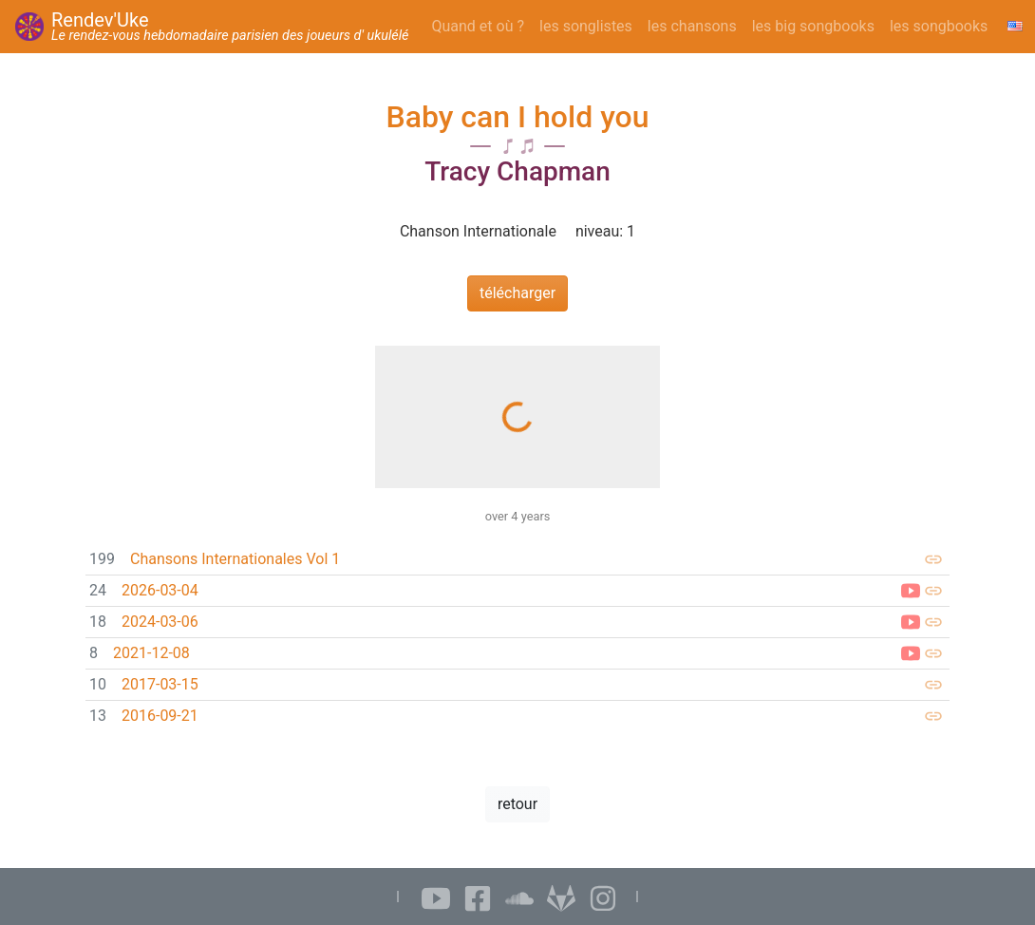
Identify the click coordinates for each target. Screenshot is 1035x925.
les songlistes (585, 26)
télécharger (517, 293)
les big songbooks (813, 26)
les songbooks (939, 26)
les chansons (692, 26)
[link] (517, 560)
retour (517, 804)
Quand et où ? (478, 26)
